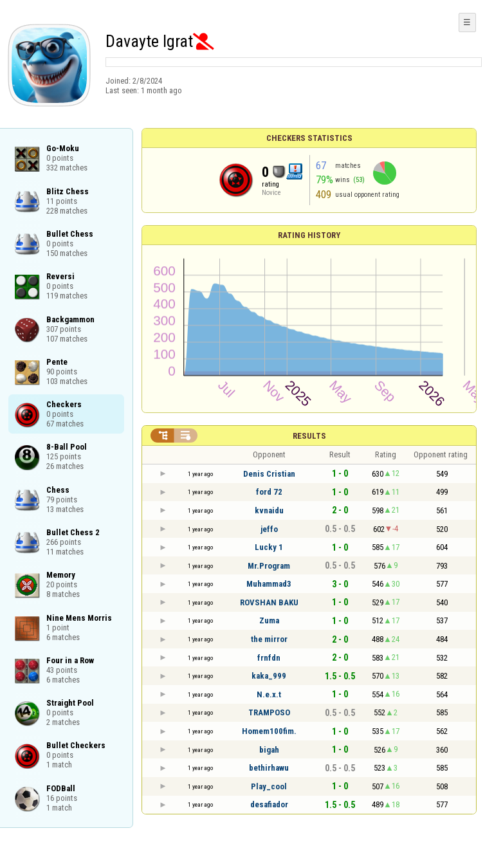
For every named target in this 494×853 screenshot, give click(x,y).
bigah (269, 750)
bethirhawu (269, 768)
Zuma (269, 620)
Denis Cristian (269, 474)
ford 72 (269, 492)
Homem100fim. (269, 731)
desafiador (269, 804)
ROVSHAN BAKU (269, 602)
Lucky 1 (269, 547)
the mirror (269, 639)
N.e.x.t (269, 694)
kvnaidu (269, 510)
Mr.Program (269, 566)
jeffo (269, 529)
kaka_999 (269, 676)
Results (309, 436)
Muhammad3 (268, 584)
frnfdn (268, 658)
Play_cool (269, 786)
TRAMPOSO (269, 712)
